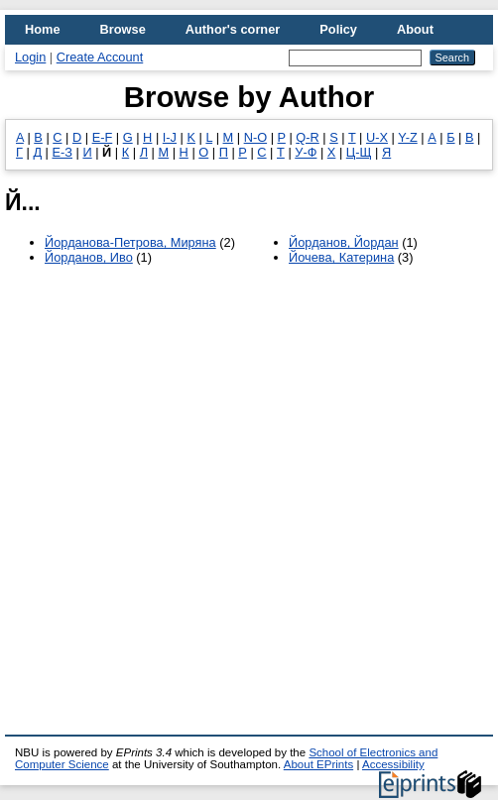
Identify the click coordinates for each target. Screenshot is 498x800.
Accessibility (393, 764)
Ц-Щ (359, 152)
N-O (255, 137)
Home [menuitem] (43, 29)
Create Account (100, 57)
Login (30, 57)
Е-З (62, 152)
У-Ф (305, 152)
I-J (170, 137)
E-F (102, 137)
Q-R (307, 137)
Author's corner (233, 29)
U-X (377, 137)
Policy (338, 29)
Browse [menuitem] (123, 29)
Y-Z (407, 137)
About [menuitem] (415, 29)
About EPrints (318, 764)
